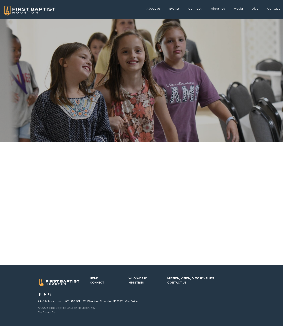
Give (255, 9)
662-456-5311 (72, 301)
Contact (273, 9)
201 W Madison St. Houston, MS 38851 (103, 301)
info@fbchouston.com (50, 301)
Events (174, 9)
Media (238, 9)
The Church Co (46, 312)
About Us (153, 9)
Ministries (217, 9)
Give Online (131, 301)
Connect (195, 9)
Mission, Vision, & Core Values (190, 278)
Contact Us (176, 282)
